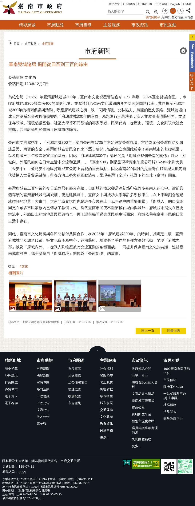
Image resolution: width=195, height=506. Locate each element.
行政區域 (11, 382)
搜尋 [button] (147, 12)
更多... (104, 437)
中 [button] (173, 11)
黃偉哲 (165, 17)
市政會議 (43, 396)
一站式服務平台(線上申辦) (174, 396)
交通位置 (74, 389)
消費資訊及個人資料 (145, 385)
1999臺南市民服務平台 (176, 371)
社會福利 (106, 369)
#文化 (24, 266)
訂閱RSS (129, 4)
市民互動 (168, 24)
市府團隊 (83, 24)
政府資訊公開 (141, 369)
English (175, 4)
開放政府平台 (173, 418)
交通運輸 (106, 410)
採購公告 (43, 410)
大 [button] (180, 11)
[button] (30, 296)
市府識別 (74, 403)
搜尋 (109, 11)
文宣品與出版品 (143, 394)
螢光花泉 (177, 17)
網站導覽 (114, 4)
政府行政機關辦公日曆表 (34, 490)
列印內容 (183, 50)
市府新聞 (48, 43)
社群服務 (169, 405)
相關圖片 (15, 273)
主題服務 (111, 24)
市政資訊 (139, 24)
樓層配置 (74, 396)
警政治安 (106, 375)
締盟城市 (11, 389)
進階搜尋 (156, 11)
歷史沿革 (11, 369)
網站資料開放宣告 (44, 461)
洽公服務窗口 (78, 382)
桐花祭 (189, 17)
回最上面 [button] (173, 331)
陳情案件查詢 (173, 387)
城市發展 (106, 403)
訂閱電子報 (145, 4)
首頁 (16, 43)
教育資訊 (106, 423)
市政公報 (138, 407)
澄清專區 (43, 382)
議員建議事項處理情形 (145, 430)
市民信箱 (161, 4)
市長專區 (74, 369)
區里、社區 (140, 375)
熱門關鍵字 (152, 17)
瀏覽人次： (10, 471)
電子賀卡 (11, 396)
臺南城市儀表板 (143, 400)
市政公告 (43, 403)
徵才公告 (43, 417)
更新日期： (10, 466)
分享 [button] (188, 8)
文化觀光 (106, 417)
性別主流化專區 (143, 421)
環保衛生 (106, 396)
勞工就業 (106, 382)
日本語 (187, 4)
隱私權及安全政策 (15, 461)
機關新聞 (43, 375)
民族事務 (106, 430)
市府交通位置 (70, 461)
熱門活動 (43, 389)
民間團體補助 (141, 439)
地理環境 (11, 375)
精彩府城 (27, 24)
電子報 (41, 423)
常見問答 (169, 412)
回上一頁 (147, 331)
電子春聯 (11, 403)
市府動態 (55, 24)
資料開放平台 (141, 414)
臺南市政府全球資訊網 (33, 7)
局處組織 (74, 375)
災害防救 (106, 389)
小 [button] (165, 11)
